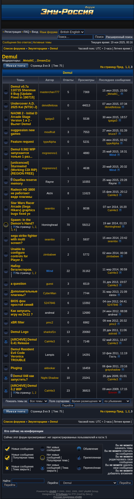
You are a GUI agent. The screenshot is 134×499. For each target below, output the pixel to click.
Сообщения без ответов (17, 42)
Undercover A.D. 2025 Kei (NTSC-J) (24, 105)
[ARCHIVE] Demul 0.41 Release (24, 341)
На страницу (108, 67)
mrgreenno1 (49, 153)
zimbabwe (49, 254)
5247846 (49, 302)
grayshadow (112, 369)
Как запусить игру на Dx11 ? (22, 312)
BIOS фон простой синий (22, 303)
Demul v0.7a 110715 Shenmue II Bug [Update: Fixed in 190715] (23, 92)
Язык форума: (49, 32)
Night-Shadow (50, 377)
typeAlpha (49, 141)
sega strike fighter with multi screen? (24, 239)
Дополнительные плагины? (24, 293)
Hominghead (113, 226)
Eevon (112, 392)
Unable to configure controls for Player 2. (19, 254)
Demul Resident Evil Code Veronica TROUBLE (22, 355)
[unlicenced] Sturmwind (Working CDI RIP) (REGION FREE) (24, 168)
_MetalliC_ (28, 60)
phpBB (52, 491)
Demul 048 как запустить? (22, 377)
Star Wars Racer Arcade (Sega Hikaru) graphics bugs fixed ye (23, 208)
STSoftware (62, 494)
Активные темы (42, 42)
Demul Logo (19, 332)
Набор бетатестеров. (21, 267)
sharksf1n (49, 331)
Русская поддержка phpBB (67, 497)
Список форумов (14, 48)
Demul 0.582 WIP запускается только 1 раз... (23, 153)
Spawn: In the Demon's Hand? (22, 221)
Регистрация (13, 31)
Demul (54, 48)
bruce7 (112, 133)
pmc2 (49, 322)
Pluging (16, 368)
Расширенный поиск (119, 36)
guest (49, 283)
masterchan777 (49, 92)
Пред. (120, 67)
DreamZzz (43, 60)
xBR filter (17, 322)
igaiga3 (49, 118)
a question (18, 284)
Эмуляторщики (37, 48)
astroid (112, 333)
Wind (112, 154)
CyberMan (49, 293)
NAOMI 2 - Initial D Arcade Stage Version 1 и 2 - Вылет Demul (24, 118)
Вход (35, 31)
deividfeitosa (50, 105)
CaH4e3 (113, 195)
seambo (50, 208)
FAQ (26, 31)
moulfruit (49, 132)
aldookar (49, 368)
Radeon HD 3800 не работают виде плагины (23, 193)
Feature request (22, 142)
